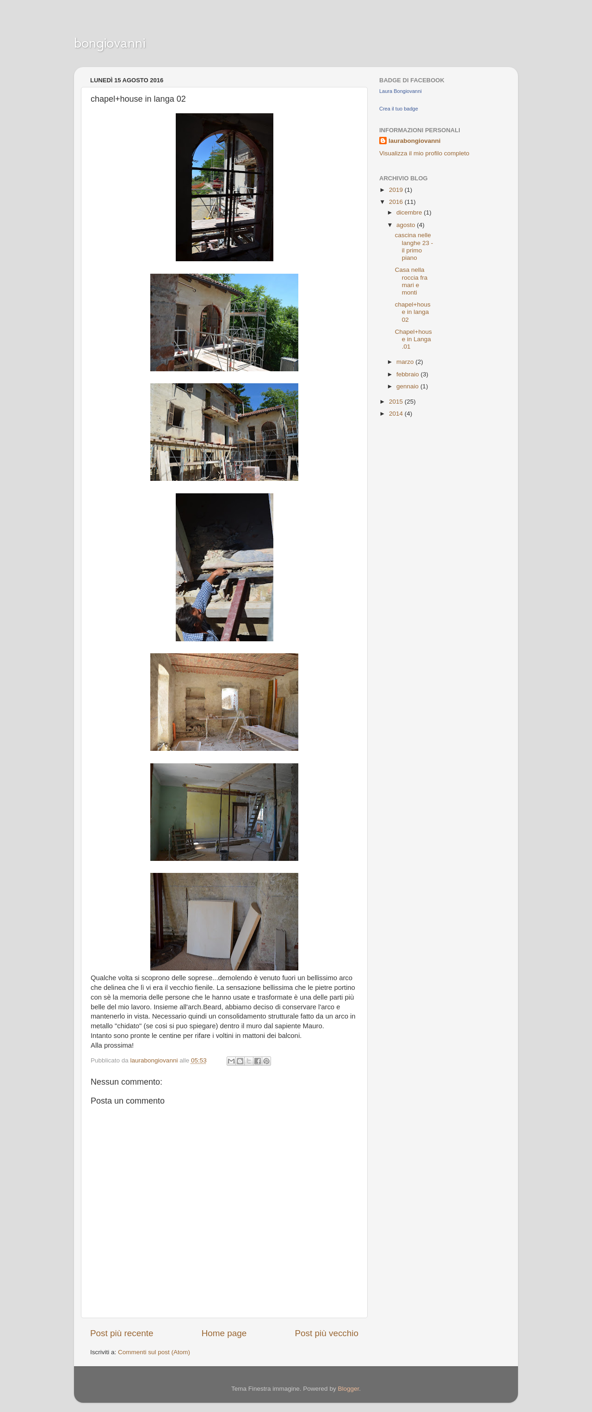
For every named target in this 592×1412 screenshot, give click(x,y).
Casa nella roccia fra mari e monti (411, 281)
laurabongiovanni (414, 140)
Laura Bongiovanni (400, 91)
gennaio (408, 386)
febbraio (408, 374)
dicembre (410, 212)
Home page (224, 1333)
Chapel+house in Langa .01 (413, 339)
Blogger (348, 1388)
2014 (397, 413)
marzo (405, 361)
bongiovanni (109, 42)
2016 (397, 201)
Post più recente (122, 1333)
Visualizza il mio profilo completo (424, 153)
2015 (397, 401)
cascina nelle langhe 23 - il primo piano (414, 246)
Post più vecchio (326, 1333)
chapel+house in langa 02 (413, 312)
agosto (406, 224)
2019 (397, 189)
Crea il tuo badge (398, 108)
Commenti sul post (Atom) (154, 1352)
